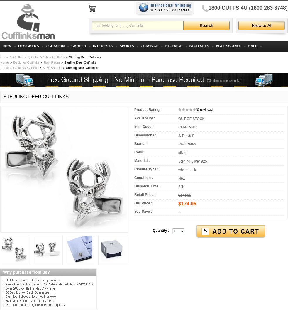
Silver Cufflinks (54, 57)
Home (4, 57)
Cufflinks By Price (25, 68)
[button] (209, 231)
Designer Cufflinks (26, 62)
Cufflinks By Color (26, 57)
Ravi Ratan (52, 62)
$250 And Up (52, 68)
